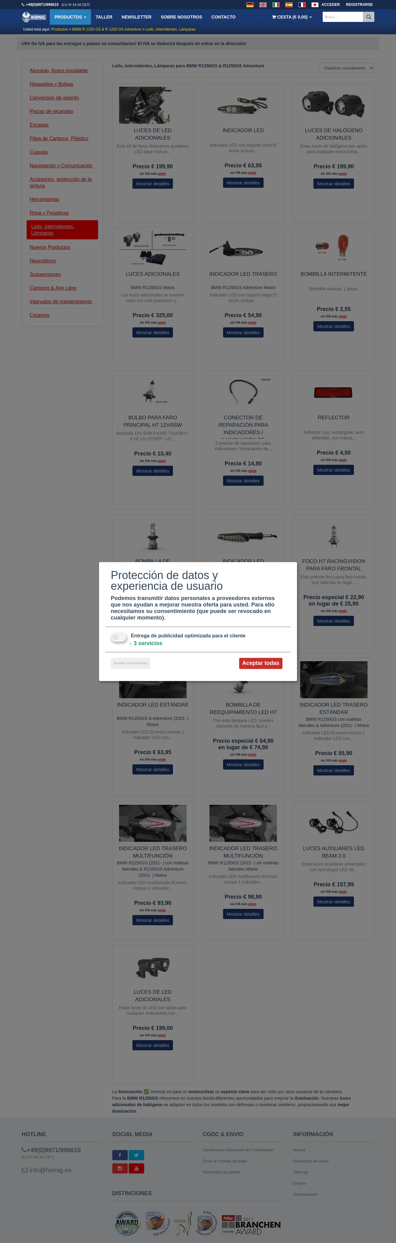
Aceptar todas (260, 663)
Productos (70, 17)
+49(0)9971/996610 (42, 4)
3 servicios (145, 643)
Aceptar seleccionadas (130, 663)
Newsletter (136, 17)
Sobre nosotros (181, 17)
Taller (104, 17)
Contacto (224, 17)
